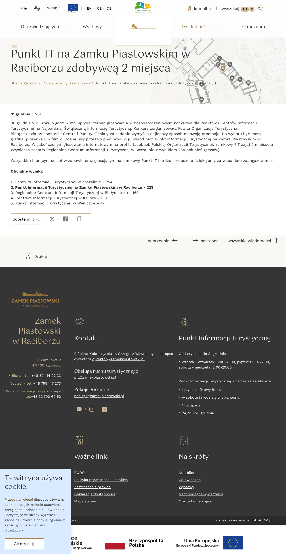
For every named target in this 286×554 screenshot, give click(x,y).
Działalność (53, 83)
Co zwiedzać (190, 480)
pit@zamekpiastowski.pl (95, 377)
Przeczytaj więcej (19, 500)
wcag (53, 7)
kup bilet (198, 8)
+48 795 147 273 (47, 383)
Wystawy (186, 487)
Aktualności (79, 83)
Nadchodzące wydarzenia (201, 494)
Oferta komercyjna (195, 501)
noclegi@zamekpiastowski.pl (99, 396)
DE (109, 8)
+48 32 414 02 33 (46, 375)
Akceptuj (24, 543)
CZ (99, 8)
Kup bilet (187, 473)
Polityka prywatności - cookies (101, 480)
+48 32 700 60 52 (46, 396)
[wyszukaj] (243, 8)
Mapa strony (85, 501)
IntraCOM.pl (262, 520)
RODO (79, 473)
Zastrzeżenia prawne (92, 487)
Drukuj (36, 256)
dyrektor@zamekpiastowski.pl (118, 359)
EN (89, 8)
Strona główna (23, 83)
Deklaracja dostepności (94, 494)
